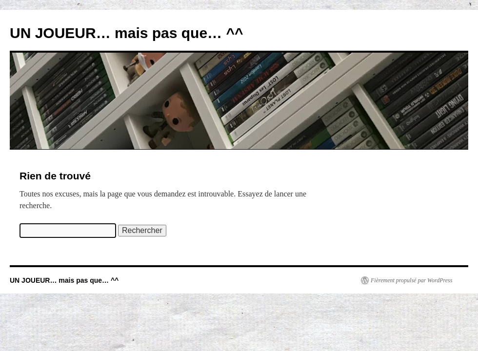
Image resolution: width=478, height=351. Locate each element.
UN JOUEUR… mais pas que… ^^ (126, 33)
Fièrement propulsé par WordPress (411, 280)
